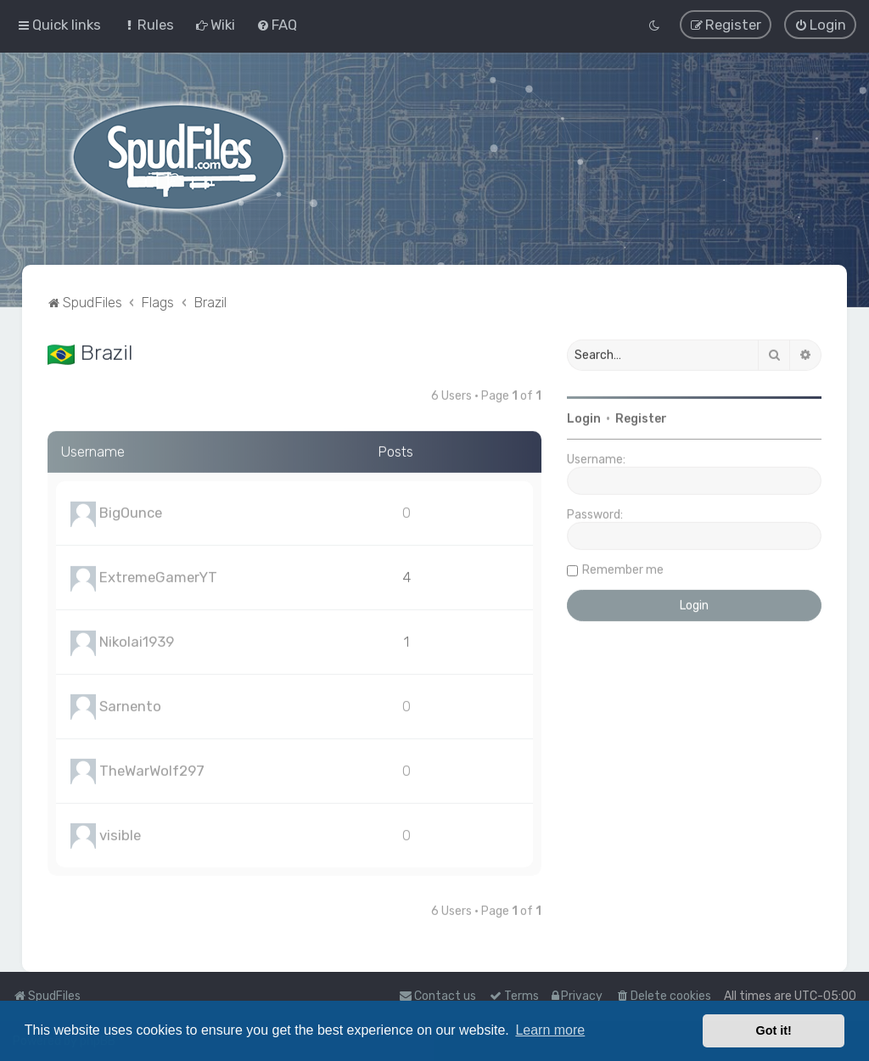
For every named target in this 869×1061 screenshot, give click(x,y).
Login (584, 417)
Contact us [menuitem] (437, 996)
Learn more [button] (550, 1030)
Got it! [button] (774, 1030)
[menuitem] (148, 23)
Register (641, 417)
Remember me (623, 568)
